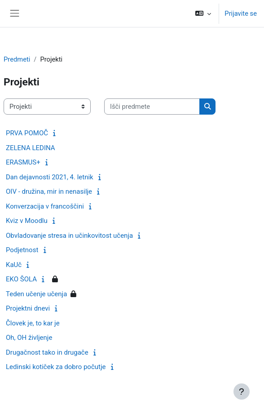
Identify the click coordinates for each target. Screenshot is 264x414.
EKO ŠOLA (21, 279)
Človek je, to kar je (33, 323)
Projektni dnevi (28, 308)
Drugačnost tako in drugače (47, 352)
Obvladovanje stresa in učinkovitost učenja (69, 235)
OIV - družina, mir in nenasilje (49, 191)
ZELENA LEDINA (30, 148)
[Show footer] (241, 391)
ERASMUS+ (23, 162)
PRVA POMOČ (27, 133)
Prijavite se (240, 13)
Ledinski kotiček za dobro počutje (56, 367)
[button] (203, 13)
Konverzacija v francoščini (45, 206)
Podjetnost (22, 250)
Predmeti (17, 59)
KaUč (14, 265)
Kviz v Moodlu (27, 221)
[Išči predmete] (152, 106)
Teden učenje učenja (36, 294)
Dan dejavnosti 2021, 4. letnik (49, 177)
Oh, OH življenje (29, 338)
